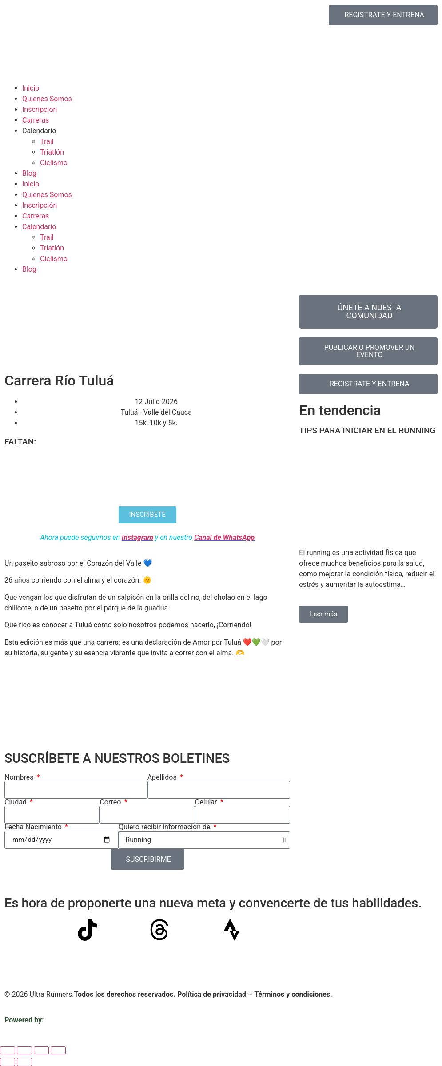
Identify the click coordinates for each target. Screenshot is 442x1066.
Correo (111, 802)
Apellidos (163, 777)
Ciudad (16, 802)
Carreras (35, 120)
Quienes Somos (47, 99)
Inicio (30, 88)
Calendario (39, 131)
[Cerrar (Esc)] (58, 1050)
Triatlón (52, 152)
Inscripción (39, 109)
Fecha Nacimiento (34, 827)
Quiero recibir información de (165, 827)
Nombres (20, 777)
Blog (29, 173)
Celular (207, 802)
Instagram (137, 537)
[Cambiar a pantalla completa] (24, 1050)
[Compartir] (41, 1050)
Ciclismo (54, 163)
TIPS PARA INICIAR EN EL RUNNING (367, 430)
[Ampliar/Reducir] (7, 1050)
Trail (47, 141)
